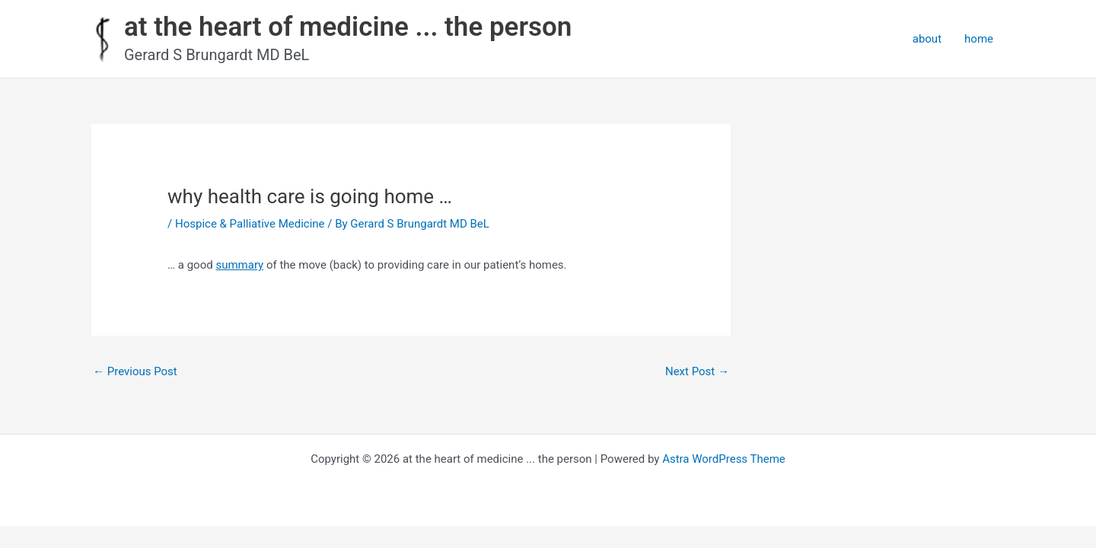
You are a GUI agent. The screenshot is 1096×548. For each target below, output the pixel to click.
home (978, 39)
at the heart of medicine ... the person (348, 27)
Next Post (697, 371)
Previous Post (135, 371)
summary (239, 265)
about (927, 39)
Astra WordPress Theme (723, 459)
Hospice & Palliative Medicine (250, 224)
